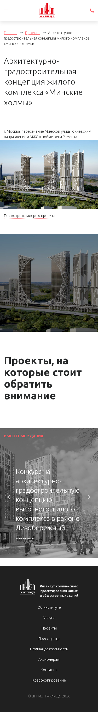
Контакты (49, 670)
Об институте (49, 607)
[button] (9, 497)
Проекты (32, 33)
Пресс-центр (49, 639)
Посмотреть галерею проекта (29, 216)
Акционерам (49, 659)
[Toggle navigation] (6, 11)
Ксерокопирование (49, 680)
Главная (10, 33)
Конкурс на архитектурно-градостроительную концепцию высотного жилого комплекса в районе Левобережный (48, 499)
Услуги (49, 618)
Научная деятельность (49, 649)
